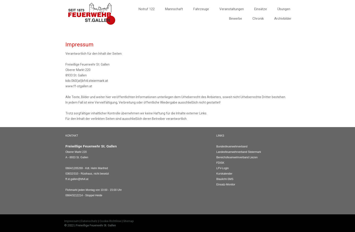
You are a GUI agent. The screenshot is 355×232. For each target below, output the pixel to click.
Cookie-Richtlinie (110, 221)
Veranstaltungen (231, 9)
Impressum (71, 221)
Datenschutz (89, 221)
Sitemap (128, 221)
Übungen (283, 9)
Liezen (237, 157)
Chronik (258, 19)
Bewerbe (235, 19)
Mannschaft (174, 9)
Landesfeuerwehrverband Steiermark (238, 152)
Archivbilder (282, 19)
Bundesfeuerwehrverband (231, 146)
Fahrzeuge (201, 9)
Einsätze (260, 9)
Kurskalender (224, 173)
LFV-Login (222, 168)
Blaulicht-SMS (224, 179)
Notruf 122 (147, 9)
